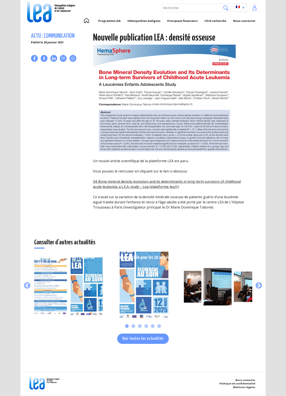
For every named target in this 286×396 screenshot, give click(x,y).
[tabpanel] (68, 286)
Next (259, 285)
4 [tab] (146, 326)
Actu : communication (53, 36)
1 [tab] (127, 326)
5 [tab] (153, 326)
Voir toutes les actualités (143, 339)
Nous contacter (244, 21)
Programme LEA (109, 21)
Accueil (86, 21)
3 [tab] (140, 326)
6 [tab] (159, 326)
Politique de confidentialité (237, 383)
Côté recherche (215, 21)
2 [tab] (133, 326)
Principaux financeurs (182, 21)
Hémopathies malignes (144, 21)
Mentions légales (244, 387)
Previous (27, 285)
